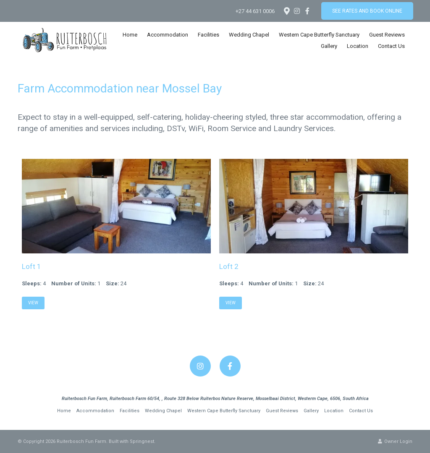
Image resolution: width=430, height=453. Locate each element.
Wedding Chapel (249, 35)
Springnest (142, 441)
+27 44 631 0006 (255, 11)
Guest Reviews (387, 35)
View (33, 302)
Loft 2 (229, 266)
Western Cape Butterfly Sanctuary (319, 35)
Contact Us (391, 46)
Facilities (208, 35)
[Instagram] (297, 11)
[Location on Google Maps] (286, 10)
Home (130, 35)
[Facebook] (307, 11)
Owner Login (395, 441)
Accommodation (167, 35)
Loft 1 (31, 266)
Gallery (329, 46)
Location (357, 46)
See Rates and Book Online (367, 11)
